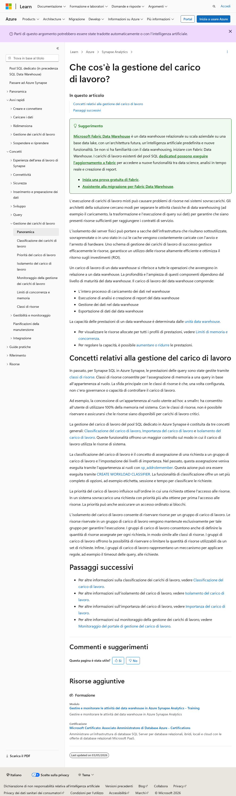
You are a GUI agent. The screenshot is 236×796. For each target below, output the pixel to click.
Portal (187, 19)
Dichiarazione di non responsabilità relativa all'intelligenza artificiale (52, 786)
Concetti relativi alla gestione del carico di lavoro (108, 104)
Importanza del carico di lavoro (167, 430)
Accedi (225, 6)
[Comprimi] (58, 48)
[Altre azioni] (227, 52)
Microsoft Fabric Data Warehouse (101, 136)
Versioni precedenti (119, 786)
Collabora (161, 786)
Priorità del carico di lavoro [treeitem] (36, 255)
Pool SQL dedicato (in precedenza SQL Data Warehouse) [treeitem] (33, 71)
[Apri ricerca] (214, 6)
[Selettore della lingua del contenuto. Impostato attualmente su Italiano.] (14, 775)
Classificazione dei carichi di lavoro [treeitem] (37, 243)
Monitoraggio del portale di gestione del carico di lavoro (124, 626)
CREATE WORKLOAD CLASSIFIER (123, 474)
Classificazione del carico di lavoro (112, 430)
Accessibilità (117, 793)
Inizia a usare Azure (213, 19)
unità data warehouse (202, 321)
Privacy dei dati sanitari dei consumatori (32, 793)
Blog (141, 786)
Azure (90, 51)
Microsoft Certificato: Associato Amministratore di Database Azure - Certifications (129, 728)
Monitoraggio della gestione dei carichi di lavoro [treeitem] (37, 280)
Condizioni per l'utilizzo (86, 793)
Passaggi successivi (87, 110)
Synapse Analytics (115, 51)
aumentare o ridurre (152, 344)
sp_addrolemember (157, 467)
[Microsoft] (9, 6)
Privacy (178, 786)
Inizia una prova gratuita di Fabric (110, 179)
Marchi (140, 793)
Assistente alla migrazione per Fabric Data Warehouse (127, 186)
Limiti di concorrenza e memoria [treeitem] (33, 295)
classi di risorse (81, 376)
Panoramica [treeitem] (25, 232)
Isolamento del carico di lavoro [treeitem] (34, 266)
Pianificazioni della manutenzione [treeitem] (26, 326)
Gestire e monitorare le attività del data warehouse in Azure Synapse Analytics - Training (134, 708)
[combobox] (32, 58)
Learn (74, 51)
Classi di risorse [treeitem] (28, 306)
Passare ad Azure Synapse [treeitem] (28, 82)
